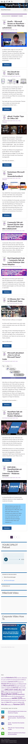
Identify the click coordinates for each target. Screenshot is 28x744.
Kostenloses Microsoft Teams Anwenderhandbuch (15, 174)
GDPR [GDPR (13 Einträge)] (23, 679)
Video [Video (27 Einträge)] (9, 702)
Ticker (16, 29)
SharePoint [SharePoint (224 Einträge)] (9, 694)
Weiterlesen (7, 64)
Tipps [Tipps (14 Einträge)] (3, 702)
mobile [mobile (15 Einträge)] (3, 687)
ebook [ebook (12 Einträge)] (14, 679)
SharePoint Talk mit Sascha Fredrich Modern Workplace (14, 414)
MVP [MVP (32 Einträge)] (15, 687)
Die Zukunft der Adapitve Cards (13, 73)
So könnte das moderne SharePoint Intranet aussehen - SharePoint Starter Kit (16, 718)
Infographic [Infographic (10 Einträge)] (20, 681)
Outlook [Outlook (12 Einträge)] (12, 692)
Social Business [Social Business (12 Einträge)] (7, 700)
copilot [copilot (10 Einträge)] (5, 679)
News (13, 29)
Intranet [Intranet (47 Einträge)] (5, 684)
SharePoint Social (5, 9)
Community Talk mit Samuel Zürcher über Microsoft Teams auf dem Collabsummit (12, 225)
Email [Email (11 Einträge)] (19, 679)
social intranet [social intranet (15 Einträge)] (15, 700)
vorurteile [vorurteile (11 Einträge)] (14, 702)
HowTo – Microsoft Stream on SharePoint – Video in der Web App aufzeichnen (14, 24)
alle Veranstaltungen (9, 580)
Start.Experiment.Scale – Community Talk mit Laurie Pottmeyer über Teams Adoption (13, 261)
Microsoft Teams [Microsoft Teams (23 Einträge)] (19, 686)
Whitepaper (4, 122)
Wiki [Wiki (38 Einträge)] (4, 704)
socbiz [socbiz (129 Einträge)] (17, 698)
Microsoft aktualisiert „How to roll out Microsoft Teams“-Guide (13, 356)
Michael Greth (7, 29)
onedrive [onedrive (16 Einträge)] (7, 692)
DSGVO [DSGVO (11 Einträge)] (9, 679)
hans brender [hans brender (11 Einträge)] (4, 681)
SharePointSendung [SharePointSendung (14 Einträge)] (6, 698)
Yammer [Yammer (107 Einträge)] (19, 704)
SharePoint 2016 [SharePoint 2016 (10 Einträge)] (11, 696)
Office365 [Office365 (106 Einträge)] (11, 690)
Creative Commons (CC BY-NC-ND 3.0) (8, 740)
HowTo (13, 76)
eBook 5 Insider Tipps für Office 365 (15, 117)
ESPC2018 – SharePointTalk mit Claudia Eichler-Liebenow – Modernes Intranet (12, 471)
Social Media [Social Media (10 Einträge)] (23, 700)
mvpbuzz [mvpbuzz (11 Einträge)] (21, 687)
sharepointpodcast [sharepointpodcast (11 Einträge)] (19, 696)
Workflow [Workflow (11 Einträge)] (10, 704)
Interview (17, 230)
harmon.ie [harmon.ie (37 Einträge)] (12, 681)
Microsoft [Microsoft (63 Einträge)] (8, 686)
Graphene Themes (13, 742)
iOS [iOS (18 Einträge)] (12, 683)
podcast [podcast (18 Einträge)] (19, 692)
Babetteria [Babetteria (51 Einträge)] (11, 677)
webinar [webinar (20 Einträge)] (21, 702)
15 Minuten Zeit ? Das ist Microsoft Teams (15, 300)
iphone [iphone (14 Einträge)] (16, 683)
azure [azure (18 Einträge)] (3, 677)
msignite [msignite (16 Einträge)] (9, 687)
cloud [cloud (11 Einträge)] (19, 677)
